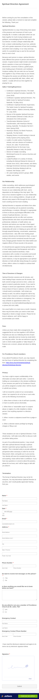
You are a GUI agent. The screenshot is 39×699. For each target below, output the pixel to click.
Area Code (5, 568)
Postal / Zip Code (6, 555)
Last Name (5, 505)
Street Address (6, 532)
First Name (5, 500)
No (6, 580)
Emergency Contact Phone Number (14, 631)
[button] (18, 666)
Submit (19, 686)
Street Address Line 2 (7, 538)
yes (6, 609)
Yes (6, 578)
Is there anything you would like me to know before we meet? (17, 587)
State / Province (6, 550)
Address (5, 527)
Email (4, 519)
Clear (30, 678)
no (6, 612)
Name (4, 495)
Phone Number (8, 563)
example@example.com (8, 524)
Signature (6, 654)
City (3, 544)
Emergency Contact (9, 618)
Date (4, 508)
